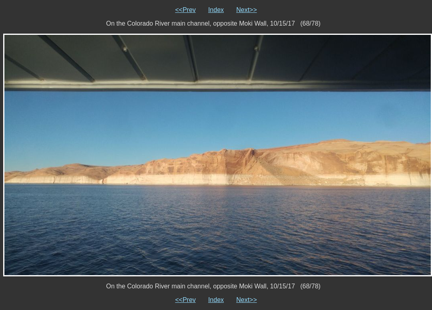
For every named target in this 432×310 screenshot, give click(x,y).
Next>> (246, 9)
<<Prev (185, 9)
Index (216, 9)
